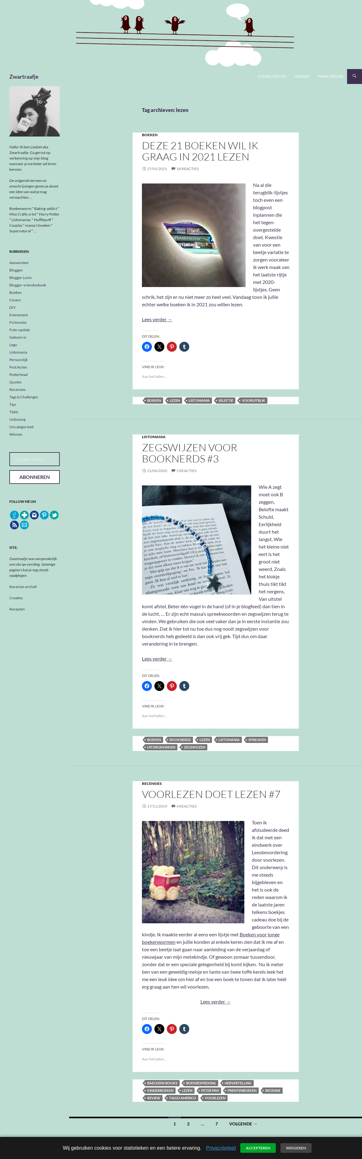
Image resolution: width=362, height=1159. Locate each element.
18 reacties (187, 168)
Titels (13, 412)
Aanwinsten (19, 262)
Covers (15, 300)
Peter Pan (210, 1090)
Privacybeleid (330, 76)
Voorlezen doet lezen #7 (211, 794)
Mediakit (302, 76)
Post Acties (18, 367)
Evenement (18, 315)
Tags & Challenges (23, 397)
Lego (13, 344)
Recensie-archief (23, 586)
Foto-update (19, 329)
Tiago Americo (182, 1098)
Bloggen (16, 270)
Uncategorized (21, 426)
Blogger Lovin (20, 277)
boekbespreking (201, 1083)
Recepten (17, 609)
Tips (12, 404)
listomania (199, 400)
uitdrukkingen (161, 747)
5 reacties (186, 470)
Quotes (15, 382)
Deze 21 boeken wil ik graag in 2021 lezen (200, 151)
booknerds (180, 740)
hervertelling (238, 1083)
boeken (154, 400)
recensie (272, 1090)
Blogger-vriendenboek (27, 285)
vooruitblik (253, 400)
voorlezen (215, 1098)
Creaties (16, 598)
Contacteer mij (272, 76)
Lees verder (157, 319)
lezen (175, 400)
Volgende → (243, 1123)
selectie (226, 400)
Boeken (149, 134)
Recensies (152, 783)
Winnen (15, 434)
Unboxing (17, 419)
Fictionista (17, 322)
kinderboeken (160, 1090)
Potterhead (18, 374)
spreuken (257, 740)
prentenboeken (242, 1090)
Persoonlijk (18, 359)
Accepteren (258, 1148)
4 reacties (186, 806)
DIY (12, 307)
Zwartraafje (24, 76)
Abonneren (34, 477)
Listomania (154, 436)
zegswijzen (194, 747)
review (153, 1098)
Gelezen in (17, 337)
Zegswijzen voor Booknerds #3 (189, 453)
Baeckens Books (162, 1083)
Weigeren (296, 1148)
